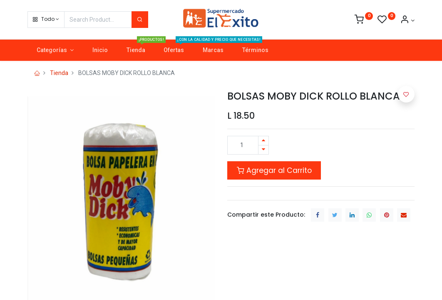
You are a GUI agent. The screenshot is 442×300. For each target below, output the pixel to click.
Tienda (59, 73)
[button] (46, 19)
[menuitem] (100, 50)
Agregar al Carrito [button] (274, 170)
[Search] (140, 19)
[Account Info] (407, 20)
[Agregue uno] (263, 140)
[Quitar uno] (263, 149)
